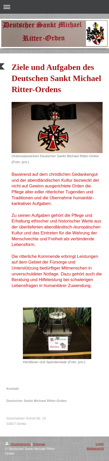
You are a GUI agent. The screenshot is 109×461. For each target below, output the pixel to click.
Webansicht (95, 448)
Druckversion (18, 444)
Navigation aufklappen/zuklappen (54, 6)
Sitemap (39, 444)
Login (100, 444)
